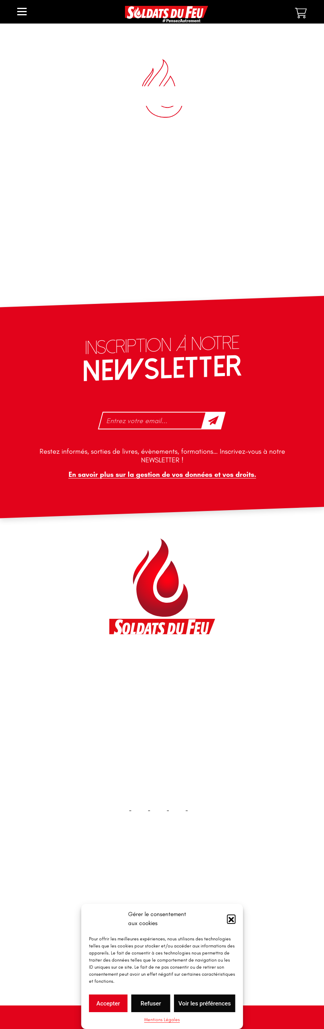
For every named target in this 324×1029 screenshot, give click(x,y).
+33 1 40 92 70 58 (142, 712)
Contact (162, 903)
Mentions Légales (162, 1019)
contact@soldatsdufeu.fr (151, 680)
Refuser (151, 1003)
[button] (231, 919)
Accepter (108, 1003)
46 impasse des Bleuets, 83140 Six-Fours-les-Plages (161, 662)
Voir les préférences (204, 1003)
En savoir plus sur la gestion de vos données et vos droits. (162, 474)
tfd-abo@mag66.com (147, 726)
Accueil (162, 878)
